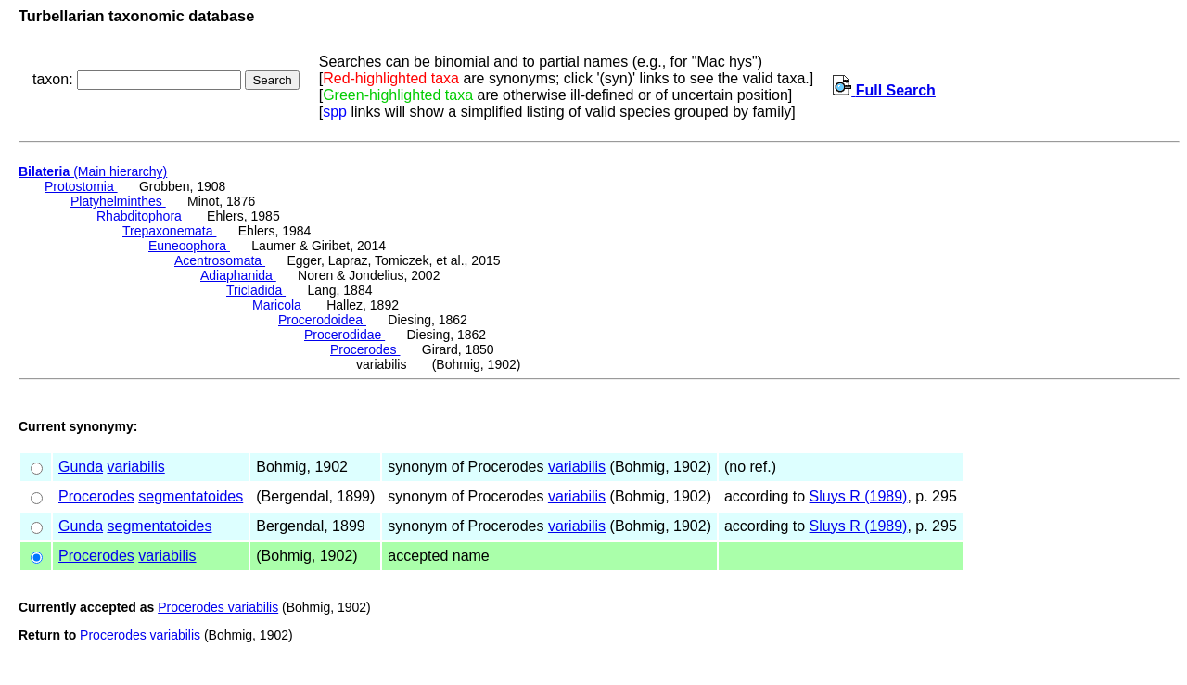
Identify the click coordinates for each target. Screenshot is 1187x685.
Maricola (278, 305)
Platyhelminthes (118, 201)
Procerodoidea (322, 319)
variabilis (136, 467)
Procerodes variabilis (218, 607)
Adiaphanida (238, 275)
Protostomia (81, 186)
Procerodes (365, 349)
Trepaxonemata (169, 230)
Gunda (80, 467)
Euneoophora (189, 245)
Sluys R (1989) (859, 496)
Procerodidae (344, 334)
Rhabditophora (140, 216)
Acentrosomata (219, 260)
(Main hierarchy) (93, 171)
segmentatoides (190, 496)
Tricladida (256, 290)
